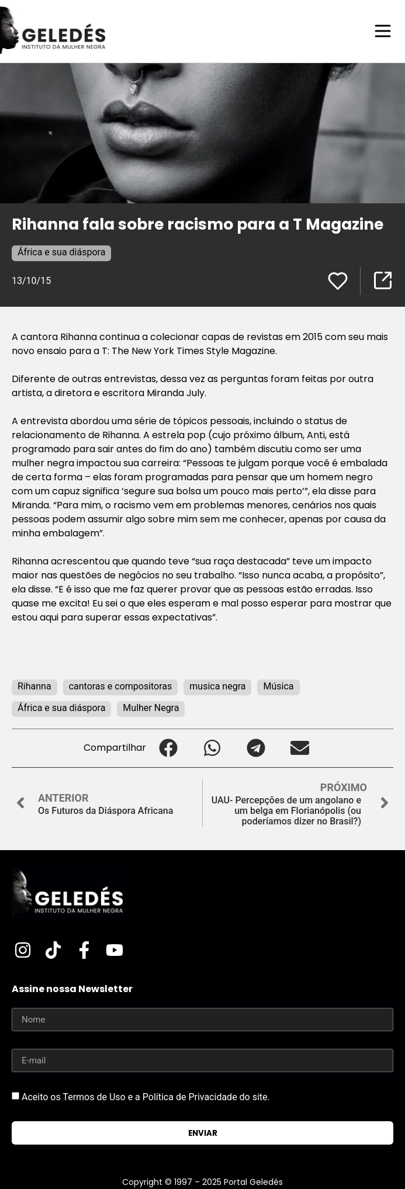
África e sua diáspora (61, 252)
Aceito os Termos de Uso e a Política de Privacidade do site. (146, 1097)
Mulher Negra (151, 707)
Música (278, 686)
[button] (168, 748)
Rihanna (34, 686)
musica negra (217, 686)
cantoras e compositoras (120, 686)
